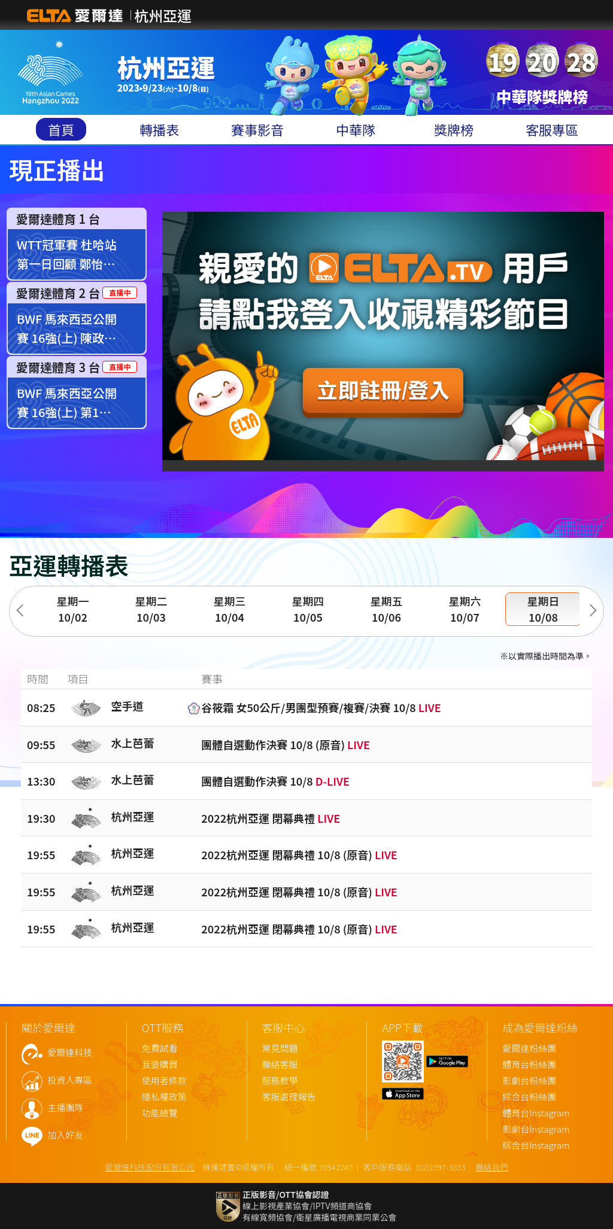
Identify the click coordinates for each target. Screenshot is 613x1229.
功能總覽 (160, 1113)
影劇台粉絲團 (529, 1081)
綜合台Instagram (535, 1145)
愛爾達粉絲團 (529, 1049)
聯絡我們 (491, 1167)
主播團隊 (65, 1108)
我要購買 (160, 1065)
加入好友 (65, 1135)
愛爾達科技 (69, 1053)
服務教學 (280, 1081)
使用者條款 (164, 1081)
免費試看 (160, 1049)
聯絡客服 (280, 1065)
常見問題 (280, 1049)
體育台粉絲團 (529, 1065)
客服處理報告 (289, 1097)
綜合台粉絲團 (529, 1097)
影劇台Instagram (535, 1129)
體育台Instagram (535, 1113)
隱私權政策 (164, 1097)
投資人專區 (69, 1080)
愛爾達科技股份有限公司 (150, 1167)
